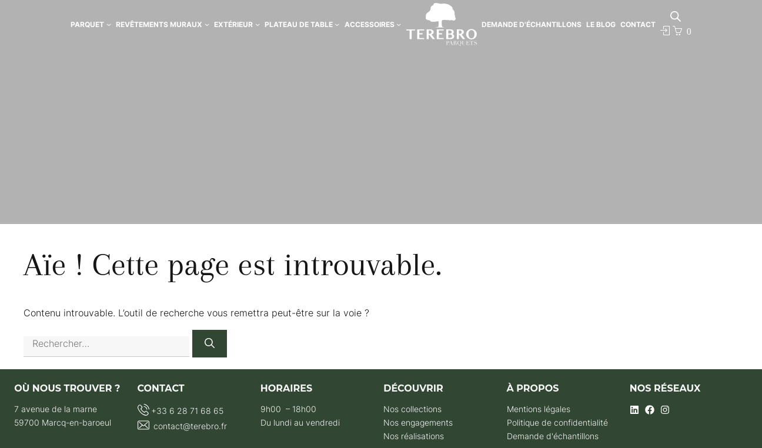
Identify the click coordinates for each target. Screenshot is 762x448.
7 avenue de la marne (55, 409)
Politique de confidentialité (557, 422)
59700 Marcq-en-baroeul (62, 422)
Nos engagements (418, 422)
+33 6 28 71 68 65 (187, 411)
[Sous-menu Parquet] (108, 24)
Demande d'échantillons (553, 436)
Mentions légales (538, 409)
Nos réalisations (413, 436)
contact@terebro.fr (189, 426)
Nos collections (412, 409)
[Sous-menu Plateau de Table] (337, 24)
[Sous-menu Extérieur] (257, 24)
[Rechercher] (209, 344)
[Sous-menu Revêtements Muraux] (207, 24)
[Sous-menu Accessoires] (398, 24)
